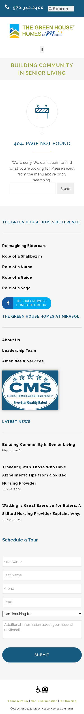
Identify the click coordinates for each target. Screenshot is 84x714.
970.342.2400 (28, 7)
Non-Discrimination (44, 701)
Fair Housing (68, 701)
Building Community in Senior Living (38, 444)
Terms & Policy (18, 701)
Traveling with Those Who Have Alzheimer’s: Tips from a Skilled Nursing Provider (34, 475)
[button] (42, 49)
